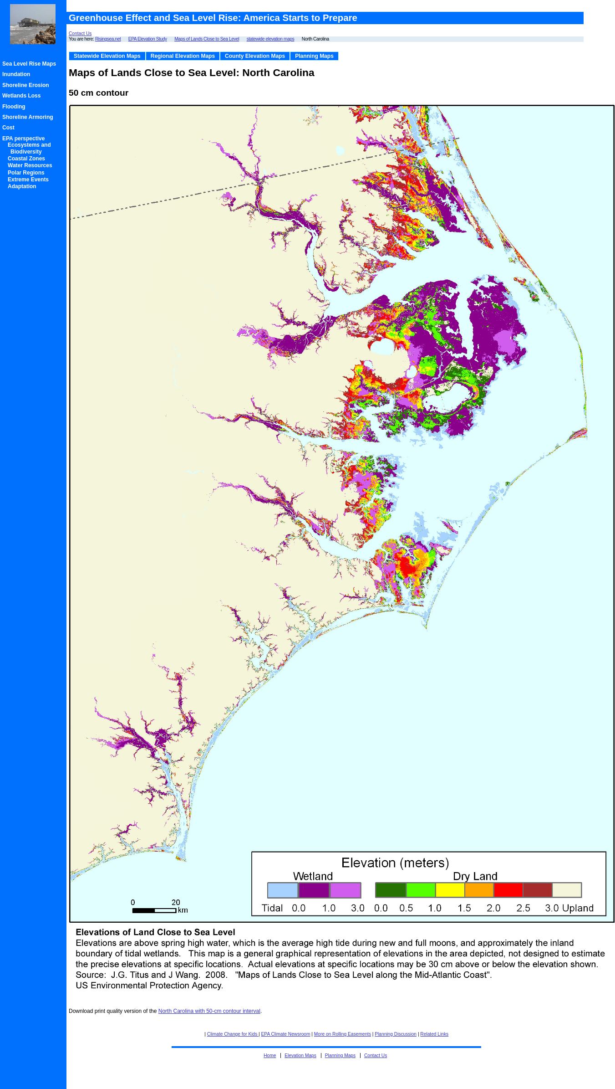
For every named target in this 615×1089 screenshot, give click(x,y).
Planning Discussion (396, 1034)
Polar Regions (27, 173)
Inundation (17, 74)
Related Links (434, 1034)
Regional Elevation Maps (183, 56)
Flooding (15, 106)
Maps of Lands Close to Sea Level (206, 38)
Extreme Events (29, 179)
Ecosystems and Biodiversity (30, 148)
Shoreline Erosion (27, 85)
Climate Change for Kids (233, 1034)
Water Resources (31, 165)
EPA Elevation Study (147, 38)
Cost (10, 127)
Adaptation (23, 186)
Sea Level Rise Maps (30, 64)
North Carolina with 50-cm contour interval (209, 1011)
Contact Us (80, 33)
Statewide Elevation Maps (107, 56)
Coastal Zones (27, 158)
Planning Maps (314, 56)
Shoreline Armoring (29, 117)
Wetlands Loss (23, 95)
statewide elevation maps (271, 38)
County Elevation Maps (255, 56)
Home (270, 1055)
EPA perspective (25, 138)
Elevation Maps (300, 1055)
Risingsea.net (108, 38)
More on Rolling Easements (342, 1034)
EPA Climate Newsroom (285, 1034)
